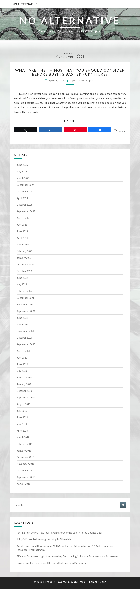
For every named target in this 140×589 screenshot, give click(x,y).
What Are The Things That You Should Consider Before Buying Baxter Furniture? (70, 72)
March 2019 (23, 437)
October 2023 (24, 204)
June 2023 (22, 231)
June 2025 (22, 164)
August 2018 (23, 483)
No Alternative (24, 4)
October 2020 (24, 337)
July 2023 (22, 224)
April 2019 (22, 430)
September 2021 (26, 311)
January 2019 (24, 450)
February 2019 (24, 444)
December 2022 (25, 264)
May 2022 (22, 284)
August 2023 (23, 218)
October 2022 (24, 271)
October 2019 (24, 390)
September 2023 (26, 211)
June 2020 (22, 364)
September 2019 (26, 397)
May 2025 (22, 171)
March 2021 (23, 324)
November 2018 (25, 463)
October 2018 (24, 470)
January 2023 (24, 257)
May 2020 (22, 370)
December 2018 (25, 457)
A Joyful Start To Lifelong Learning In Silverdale (44, 539)
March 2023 (23, 244)
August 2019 (23, 404)
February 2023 (24, 251)
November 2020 (25, 331)
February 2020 (24, 377)
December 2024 (25, 184)
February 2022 (24, 291)
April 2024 (22, 198)
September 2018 (26, 477)
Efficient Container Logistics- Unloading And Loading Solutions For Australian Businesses (67, 556)
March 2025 (23, 178)
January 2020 (24, 384)
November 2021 (25, 304)
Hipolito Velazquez (82, 80)
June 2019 (22, 417)
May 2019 (22, 424)
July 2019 (22, 410)
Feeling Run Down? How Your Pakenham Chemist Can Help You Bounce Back (59, 532)
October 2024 (24, 191)
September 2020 (26, 344)
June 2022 (22, 277)
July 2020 (22, 357)
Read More (71, 120)
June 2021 (22, 317)
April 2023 (22, 238)
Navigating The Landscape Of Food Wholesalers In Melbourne (52, 563)
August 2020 (23, 351)
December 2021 (25, 297)
